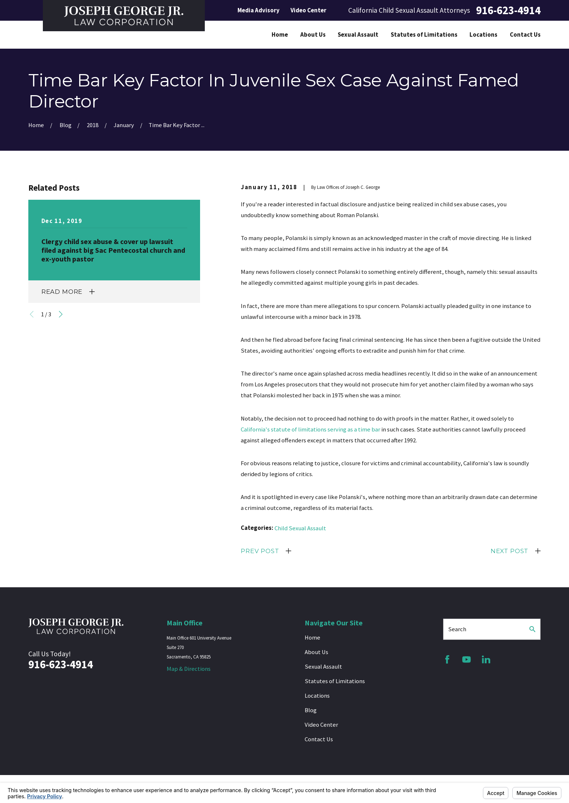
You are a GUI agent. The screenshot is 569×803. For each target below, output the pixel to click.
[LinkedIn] (486, 659)
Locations (317, 695)
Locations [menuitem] (483, 34)
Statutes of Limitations (335, 681)
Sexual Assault (323, 666)
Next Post (510, 551)
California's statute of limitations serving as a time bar (310, 429)
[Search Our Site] (532, 629)
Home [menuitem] (280, 34)
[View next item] (60, 314)
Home (312, 637)
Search (457, 629)
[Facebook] (447, 659)
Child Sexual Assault (300, 528)
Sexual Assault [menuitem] (358, 34)
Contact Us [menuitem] (525, 34)
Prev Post (260, 551)
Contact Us (319, 739)
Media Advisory (258, 10)
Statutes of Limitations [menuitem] (424, 34)
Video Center (308, 10)
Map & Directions (189, 669)
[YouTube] (466, 659)
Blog (311, 710)
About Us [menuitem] (313, 34)
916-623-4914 (508, 10)
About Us (316, 652)
